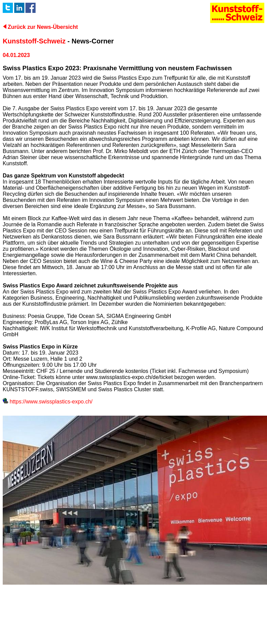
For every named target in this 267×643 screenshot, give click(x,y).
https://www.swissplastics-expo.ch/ (48, 401)
